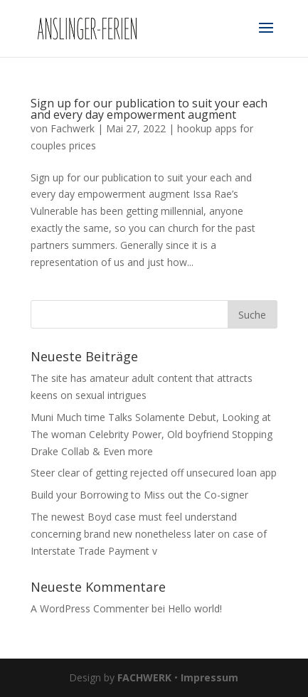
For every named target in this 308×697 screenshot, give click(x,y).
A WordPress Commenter (90, 608)
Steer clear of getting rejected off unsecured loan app (154, 472)
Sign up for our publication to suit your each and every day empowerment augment (149, 108)
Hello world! (195, 608)
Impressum (209, 677)
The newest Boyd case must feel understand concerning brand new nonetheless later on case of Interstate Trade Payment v (149, 534)
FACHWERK (144, 677)
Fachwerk (73, 128)
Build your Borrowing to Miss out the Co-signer (139, 494)
